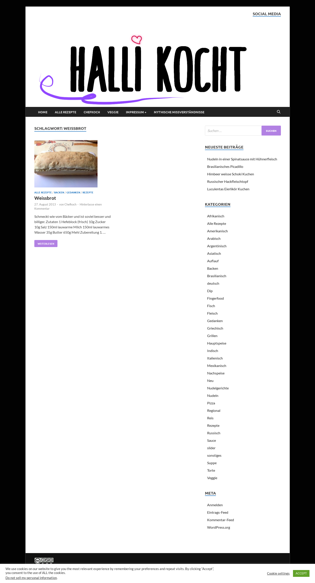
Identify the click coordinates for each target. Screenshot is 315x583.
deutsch (213, 283)
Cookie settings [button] (278, 573)
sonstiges (214, 455)
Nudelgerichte (218, 388)
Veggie (112, 112)
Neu (210, 380)
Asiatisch (214, 253)
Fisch (211, 306)
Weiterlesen (44, 242)
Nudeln (212, 395)
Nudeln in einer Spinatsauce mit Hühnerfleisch (242, 159)
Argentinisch (217, 246)
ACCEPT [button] (301, 573)
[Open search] (278, 112)
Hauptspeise (216, 343)
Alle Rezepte (65, 112)
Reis (210, 418)
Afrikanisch (215, 216)
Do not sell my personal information (31, 578)
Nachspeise (216, 373)
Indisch (212, 350)
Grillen (212, 336)
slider (211, 448)
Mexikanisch (216, 365)
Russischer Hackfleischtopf (227, 181)
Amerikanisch (217, 231)
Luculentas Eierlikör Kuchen (228, 189)
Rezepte (88, 192)
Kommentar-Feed (220, 520)
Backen (59, 192)
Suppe (212, 463)
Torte (211, 470)
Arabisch (214, 238)
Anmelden (215, 505)
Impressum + (136, 112)
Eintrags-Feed (217, 512)
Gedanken (73, 192)
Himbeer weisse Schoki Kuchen (230, 174)
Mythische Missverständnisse (179, 112)
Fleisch (212, 313)
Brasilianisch (216, 276)
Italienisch (215, 358)
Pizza (211, 403)
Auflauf (213, 261)
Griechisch (215, 328)
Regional (213, 410)
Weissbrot (45, 198)
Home (42, 112)
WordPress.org (218, 527)
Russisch (213, 433)
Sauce (211, 440)
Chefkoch (92, 112)
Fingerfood (215, 298)
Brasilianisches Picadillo (225, 166)
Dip (210, 291)
